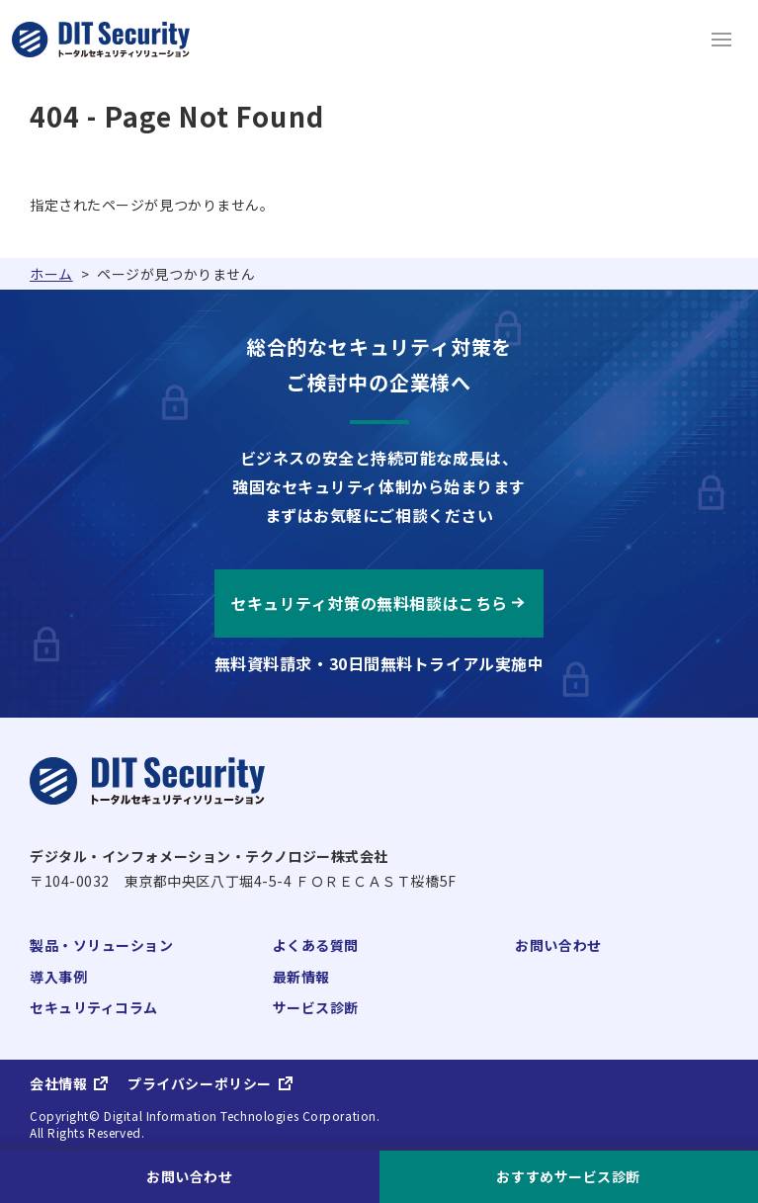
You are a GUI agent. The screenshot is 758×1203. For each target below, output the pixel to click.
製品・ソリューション (102, 945)
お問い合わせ (558, 945)
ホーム (51, 274)
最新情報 (301, 977)
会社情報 (58, 1083)
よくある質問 (316, 945)
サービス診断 (316, 1007)
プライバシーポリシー (199, 1083)
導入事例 (58, 977)
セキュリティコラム (94, 1007)
